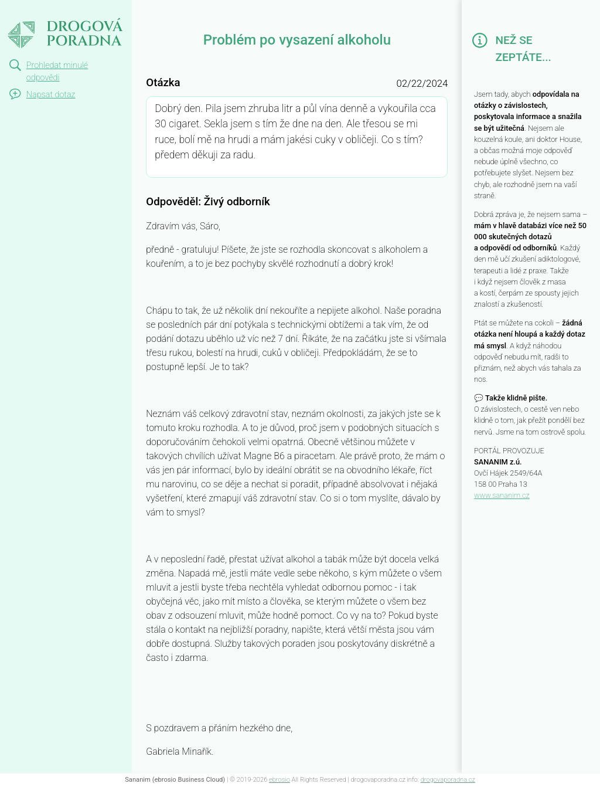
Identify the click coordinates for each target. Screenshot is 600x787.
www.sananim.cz (502, 495)
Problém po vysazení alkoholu (65, 21)
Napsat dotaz (51, 95)
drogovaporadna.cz (448, 779)
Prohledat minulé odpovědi (57, 71)
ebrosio (279, 779)
